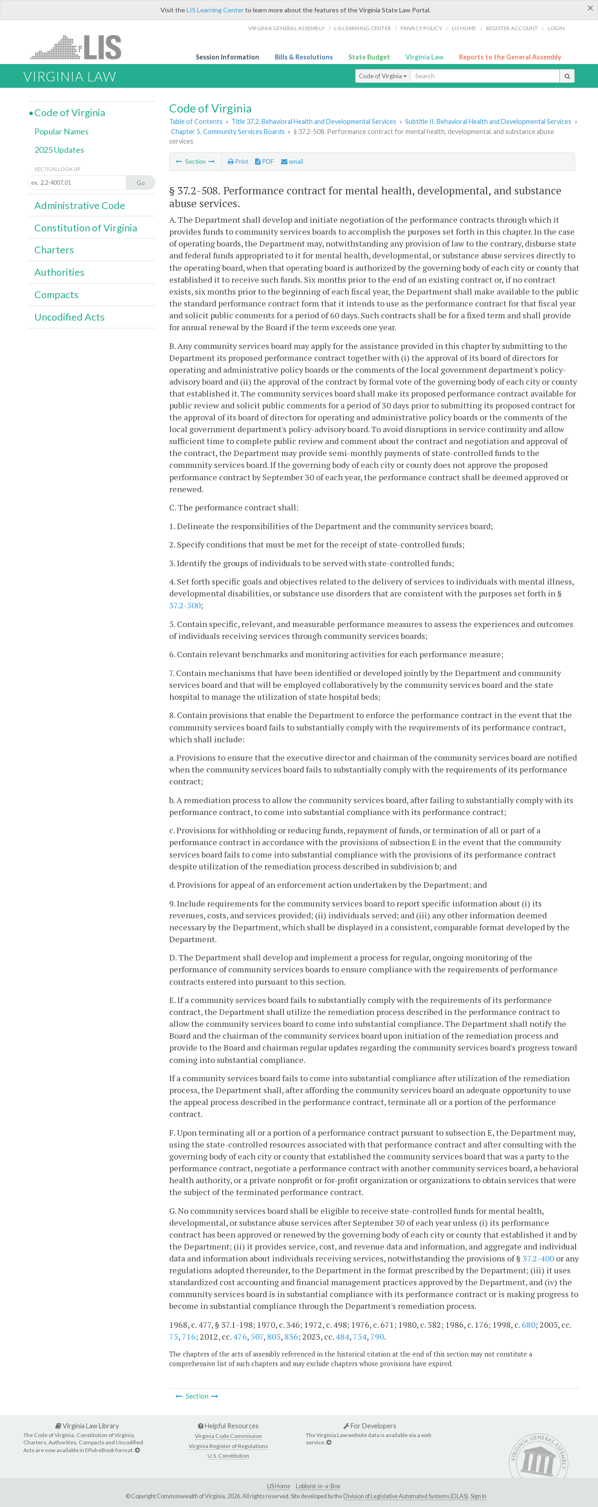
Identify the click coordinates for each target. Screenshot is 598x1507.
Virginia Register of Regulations (228, 1446)
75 (173, 1336)
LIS (81, 46)
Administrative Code (79, 205)
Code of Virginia (383, 76)
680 (528, 1324)
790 (377, 1336)
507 (257, 1336)
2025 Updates (59, 150)
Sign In (478, 1496)
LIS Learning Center (215, 10)
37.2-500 (185, 605)
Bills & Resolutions (304, 57)
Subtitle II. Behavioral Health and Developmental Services (488, 121)
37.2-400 (538, 1258)
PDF (264, 161)
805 (274, 1336)
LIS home (464, 28)
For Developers (369, 1426)
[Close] (590, 8)
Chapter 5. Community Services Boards (228, 131)
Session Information (227, 57)
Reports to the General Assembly (510, 57)
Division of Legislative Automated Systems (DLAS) (405, 1496)
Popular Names (61, 131)
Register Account (512, 28)
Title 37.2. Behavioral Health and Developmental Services (313, 121)
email (292, 161)
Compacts (56, 294)
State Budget (369, 57)
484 (342, 1336)
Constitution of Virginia (85, 228)
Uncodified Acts (69, 317)
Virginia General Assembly (286, 28)
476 (240, 1336)
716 (189, 1336)
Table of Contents (196, 121)
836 (291, 1336)
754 (360, 1336)
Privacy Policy (421, 28)
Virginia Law (424, 57)
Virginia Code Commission (228, 1435)
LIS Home (278, 1486)
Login (556, 28)
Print (238, 161)
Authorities (59, 272)
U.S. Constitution (228, 1455)
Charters (54, 250)
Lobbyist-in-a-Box (318, 1486)
